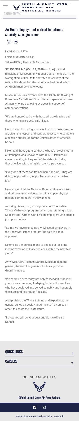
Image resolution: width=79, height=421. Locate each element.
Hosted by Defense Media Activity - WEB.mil (39, 416)
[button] (5, 7)
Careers (11, 361)
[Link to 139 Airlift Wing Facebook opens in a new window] (34, 407)
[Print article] (9, 42)
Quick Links (14, 351)
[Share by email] (16, 42)
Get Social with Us (39, 377)
